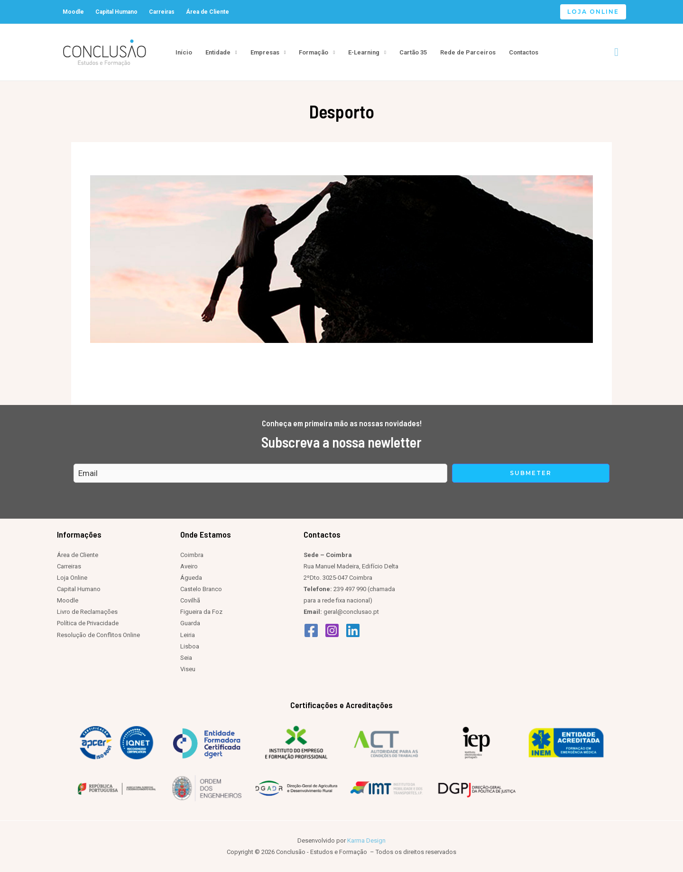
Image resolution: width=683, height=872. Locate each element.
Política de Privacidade (88, 623)
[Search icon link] (616, 52)
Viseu (187, 669)
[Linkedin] (352, 630)
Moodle (73, 12)
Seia (186, 657)
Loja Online (72, 577)
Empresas (264, 52)
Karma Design (366, 840)
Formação (313, 52)
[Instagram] (332, 630)
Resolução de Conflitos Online (98, 634)
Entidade (218, 52)
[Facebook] (311, 630)
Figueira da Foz (201, 611)
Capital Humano (116, 12)
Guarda (190, 623)
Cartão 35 (413, 52)
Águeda (191, 577)
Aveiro (189, 566)
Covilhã (190, 600)
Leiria (187, 634)
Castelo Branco (201, 589)
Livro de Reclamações (87, 611)
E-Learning (363, 52)
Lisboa (189, 646)
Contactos (523, 52)
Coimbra (191, 554)
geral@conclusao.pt (351, 611)
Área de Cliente (207, 12)
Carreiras (162, 12)
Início (183, 52)
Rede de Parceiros (468, 52)
